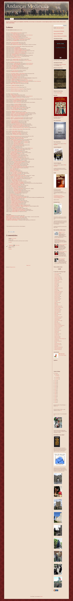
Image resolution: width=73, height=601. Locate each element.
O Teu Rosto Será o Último (17, 134)
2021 (55, 395)
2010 (55, 373)
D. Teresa (56, 284)
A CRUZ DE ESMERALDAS (58, 197)
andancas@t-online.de (60, 27)
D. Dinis (56, 274)
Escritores (56, 283)
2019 (55, 392)
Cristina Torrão (11, 245)
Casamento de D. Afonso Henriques (60, 338)
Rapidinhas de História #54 (63, 244)
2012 (55, 382)
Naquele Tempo (57, 302)
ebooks (56, 315)
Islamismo (56, 332)
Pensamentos (56, 297)
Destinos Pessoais (57, 296)
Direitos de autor (57, 336)
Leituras (12, 18)
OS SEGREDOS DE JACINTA (58, 195)
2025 (55, 400)
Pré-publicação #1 (57, 239)
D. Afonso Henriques (58, 279)
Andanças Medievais (27, 6)
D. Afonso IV (56, 295)
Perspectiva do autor (57, 344)
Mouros (56, 313)
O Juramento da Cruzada (15, 200)
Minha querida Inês (17, 163)
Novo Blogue (57, 375)
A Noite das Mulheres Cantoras (15, 154)
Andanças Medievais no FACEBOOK (60, 36)
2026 (55, 402)
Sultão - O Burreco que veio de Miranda (17, 114)
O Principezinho (17, 47)
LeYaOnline (26, 141)
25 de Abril (56, 290)
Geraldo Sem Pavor (57, 343)
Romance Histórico (57, 292)
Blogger (41, 596)
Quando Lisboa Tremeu (16, 75)
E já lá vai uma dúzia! (62, 258)
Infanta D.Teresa (57, 337)
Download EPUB (56, 170)
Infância (56, 286)
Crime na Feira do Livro (14, 43)
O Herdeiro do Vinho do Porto (15, 184)
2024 (55, 399)
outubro (57, 374)
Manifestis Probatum (57, 349)
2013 (55, 383)
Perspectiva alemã (57, 298)
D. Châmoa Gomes (57, 333)
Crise (55, 301)
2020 (55, 393)
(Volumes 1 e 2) (18, 56)
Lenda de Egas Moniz (58, 348)
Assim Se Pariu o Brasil (17, 190)
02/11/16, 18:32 (17, 245)
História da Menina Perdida (15, 90)
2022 (55, 396)
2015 (55, 386)
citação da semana (57, 277)
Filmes (23, 18)
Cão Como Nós (13, 160)
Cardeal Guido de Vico (58, 320)
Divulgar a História (57, 278)
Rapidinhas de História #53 (63, 251)
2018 (55, 390)
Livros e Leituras (57, 273)
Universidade (56, 319)
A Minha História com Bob (15, 122)
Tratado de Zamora (57, 330)
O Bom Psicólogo (14, 179)
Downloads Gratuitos (17, 18)
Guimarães (56, 331)
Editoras (56, 321)
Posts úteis (56, 285)
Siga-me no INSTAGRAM (58, 33)
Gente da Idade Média (15, 203)
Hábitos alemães (57, 312)
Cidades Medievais (57, 309)
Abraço (13, 147)
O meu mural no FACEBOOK (59, 31)
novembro (57, 377)
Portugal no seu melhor (58, 291)
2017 (55, 389)
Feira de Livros (57, 308)
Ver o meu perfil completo (62, 355)
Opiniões (26, 18)
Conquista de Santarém (58, 326)
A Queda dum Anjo (57, 318)
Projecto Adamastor (28, 38)
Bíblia (55, 303)
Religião (56, 289)
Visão (22, 153)
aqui (61, 410)
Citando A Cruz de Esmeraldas (59, 325)
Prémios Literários (57, 314)
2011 (55, 380)
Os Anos (12, 46)
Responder (10, 242)
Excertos (31, 148)
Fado (55, 342)
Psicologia (56, 280)
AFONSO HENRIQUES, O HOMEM (59, 196)
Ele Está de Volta (14, 207)
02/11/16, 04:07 (14, 238)
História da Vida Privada (58, 307)
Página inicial (7, 18)
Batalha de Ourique (57, 324)
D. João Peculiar (57, 327)
